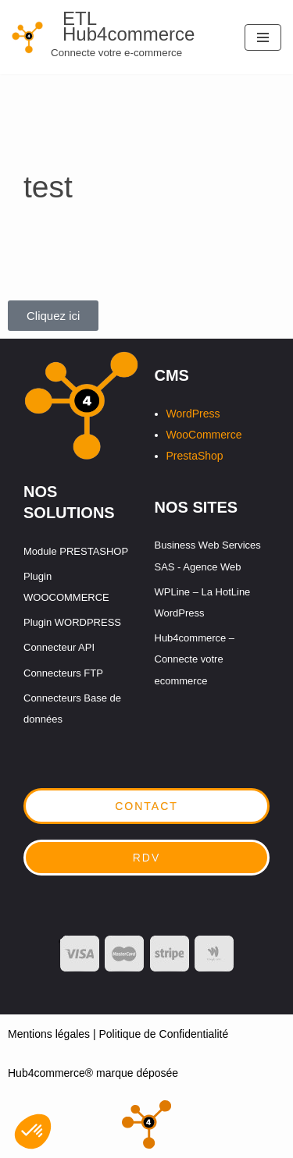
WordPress (193, 413)
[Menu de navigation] (263, 37)
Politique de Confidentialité (163, 1034)
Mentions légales (49, 1034)
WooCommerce (204, 434)
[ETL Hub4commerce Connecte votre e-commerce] (116, 37)
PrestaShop (194, 455)
